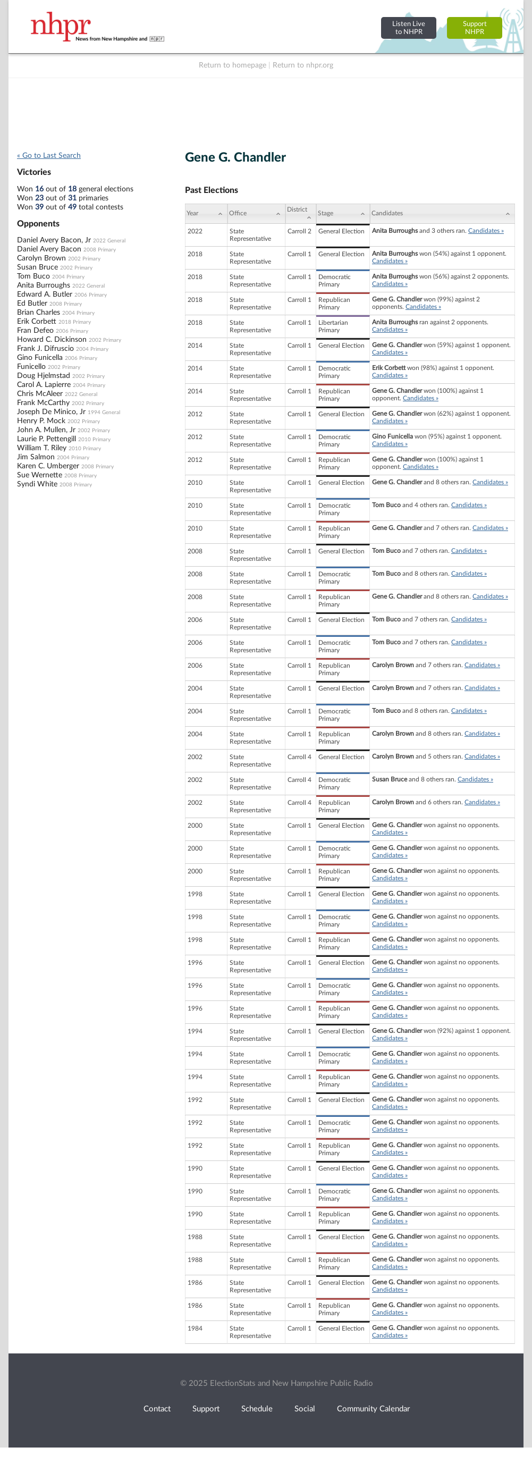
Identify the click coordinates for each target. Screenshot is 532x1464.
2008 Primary (99, 250)
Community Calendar (373, 1409)
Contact (157, 1409)
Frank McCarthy (43, 403)
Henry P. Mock (41, 421)
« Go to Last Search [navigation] (49, 155)
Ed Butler (32, 303)
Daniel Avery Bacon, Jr (54, 240)
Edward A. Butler (44, 294)
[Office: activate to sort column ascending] (256, 214)
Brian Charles (38, 312)
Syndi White (37, 484)
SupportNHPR (475, 28)
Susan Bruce (37, 267)
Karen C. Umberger (48, 466)
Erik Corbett (36, 321)
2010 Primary (94, 439)
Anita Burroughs (43, 285)
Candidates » (486, 231)
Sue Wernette (39, 475)
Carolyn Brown (41, 258)
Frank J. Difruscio (45, 348)
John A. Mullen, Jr (46, 430)
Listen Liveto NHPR (408, 28)
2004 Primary (68, 277)
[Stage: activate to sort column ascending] (343, 214)
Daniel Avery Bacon (49, 249)
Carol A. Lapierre (44, 385)
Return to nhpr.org (303, 65)
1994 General (104, 412)
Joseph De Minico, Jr (51, 412)
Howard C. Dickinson (52, 339)
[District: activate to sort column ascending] (300, 214)
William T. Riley (41, 448)
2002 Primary (84, 259)
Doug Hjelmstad (43, 376)
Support (205, 1409)
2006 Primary (90, 295)
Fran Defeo (35, 330)
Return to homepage (232, 65)
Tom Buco (33, 276)
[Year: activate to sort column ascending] (206, 214)
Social (304, 1409)
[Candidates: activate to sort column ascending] (442, 214)
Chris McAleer (40, 394)
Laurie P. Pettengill (46, 439)
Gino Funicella (40, 357)
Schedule (257, 1409)
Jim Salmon (36, 457)
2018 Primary (74, 322)
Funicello (31, 367)
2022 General (109, 240)
